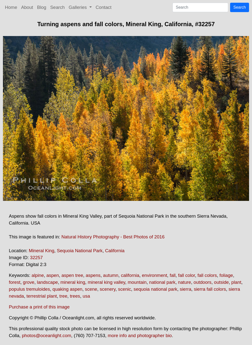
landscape (47, 282)
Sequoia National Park (80, 250)
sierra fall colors (210, 289)
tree (63, 296)
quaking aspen (67, 289)
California (115, 250)
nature (184, 282)
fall (172, 275)
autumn (110, 275)
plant (236, 282)
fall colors (207, 275)
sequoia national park (155, 289)
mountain (137, 282)
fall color (186, 275)
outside (221, 282)
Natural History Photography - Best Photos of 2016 (113, 236)
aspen (52, 275)
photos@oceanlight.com (46, 335)
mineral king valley (106, 282)
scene (91, 289)
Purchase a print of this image (39, 306)
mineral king (73, 282)
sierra (185, 289)
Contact (103, 7)
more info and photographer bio (140, 335)
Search (57, 7)
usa (86, 296)
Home (11, 7)
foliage (226, 275)
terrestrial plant (42, 296)
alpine (38, 275)
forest (14, 282)
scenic (124, 289)
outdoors (203, 282)
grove (28, 282)
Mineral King (41, 250)
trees (75, 296)
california (130, 275)
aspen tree (72, 275)
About (27, 7)
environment (154, 275)
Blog (41, 7)
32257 (36, 257)
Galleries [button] (78, 7)
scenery (107, 289)
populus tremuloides (29, 289)
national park (162, 282)
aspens (93, 275)
